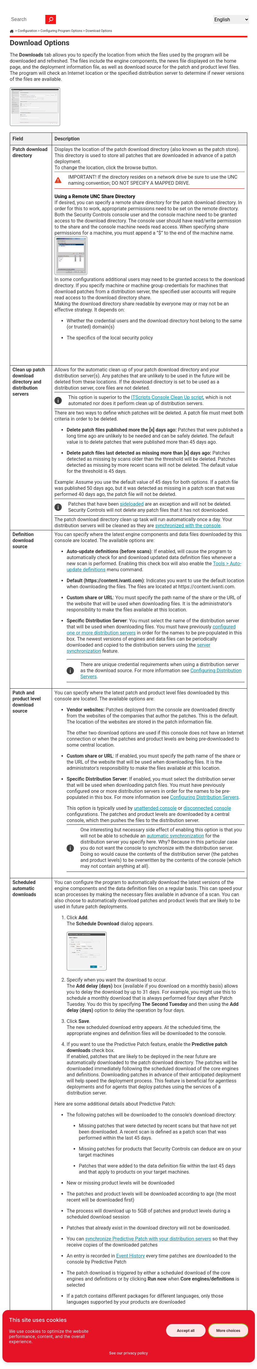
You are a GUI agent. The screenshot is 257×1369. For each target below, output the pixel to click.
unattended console (155, 808)
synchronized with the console (188, 525)
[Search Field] (32, 19)
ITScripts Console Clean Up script (167, 397)
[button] (50, 19)
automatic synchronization (175, 836)
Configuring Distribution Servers (204, 797)
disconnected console (207, 808)
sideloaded (132, 504)
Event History (130, 1256)
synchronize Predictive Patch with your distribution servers (148, 1239)
